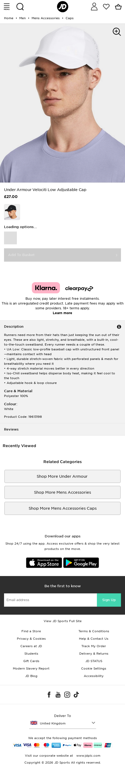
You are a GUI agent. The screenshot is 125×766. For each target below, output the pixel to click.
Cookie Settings (93, 668)
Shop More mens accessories (62, 492)
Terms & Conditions (93, 631)
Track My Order (93, 646)
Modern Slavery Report (31, 668)
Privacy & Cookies (31, 639)
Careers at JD (31, 646)
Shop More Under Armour (63, 476)
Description (14, 327)
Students (31, 653)
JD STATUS (93, 661)
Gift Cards (31, 661)
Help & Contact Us (93, 639)
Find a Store (31, 631)
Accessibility (94, 676)
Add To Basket (21, 255)
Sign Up (109, 600)
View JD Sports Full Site (63, 621)
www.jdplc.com (87, 755)
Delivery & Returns (93, 653)
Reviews (11, 429)
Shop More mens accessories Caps (63, 508)
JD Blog (31, 676)
